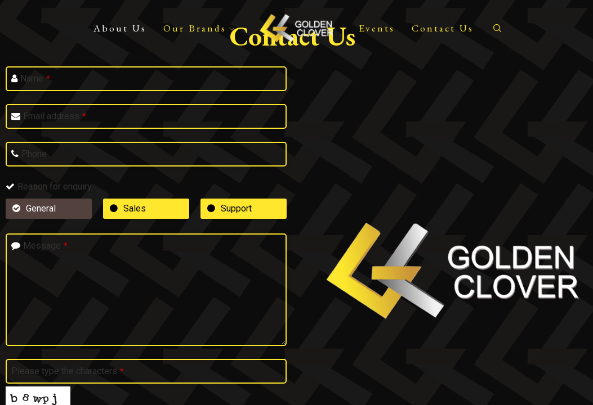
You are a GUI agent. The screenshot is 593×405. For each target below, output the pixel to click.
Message (45, 245)
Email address (54, 116)
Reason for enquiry (54, 186)
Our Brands (198, 27)
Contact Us (443, 27)
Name (35, 78)
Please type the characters (67, 371)
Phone (34, 153)
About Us (119, 27)
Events (377, 27)
